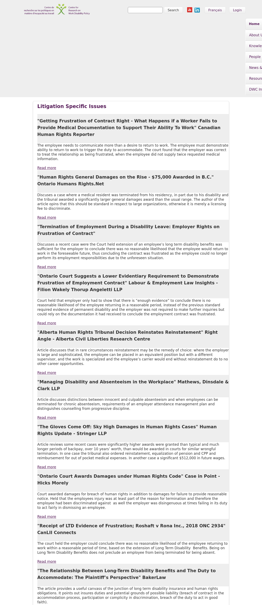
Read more (46, 102)
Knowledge (105, 24)
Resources (194, 24)
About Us (77, 24)
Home (56, 24)
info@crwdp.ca (31, 596)
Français (215, 10)
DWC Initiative (226, 24)
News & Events (161, 24)
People (131, 24)
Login (237, 10)
